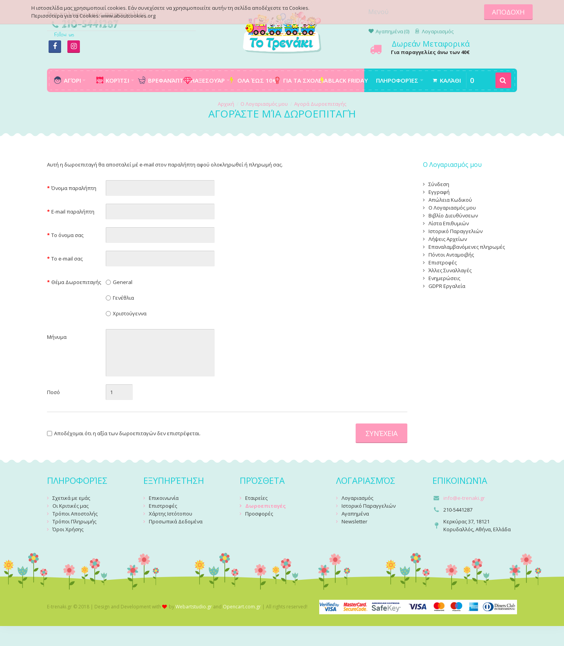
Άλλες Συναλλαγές (450, 270)
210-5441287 (90, 24)
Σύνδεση (438, 184)
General (122, 282)
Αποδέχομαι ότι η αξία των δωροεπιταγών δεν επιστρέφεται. (124, 433)
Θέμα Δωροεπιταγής (76, 282)
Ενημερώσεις (444, 278)
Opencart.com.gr (242, 606)
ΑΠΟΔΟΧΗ (508, 11)
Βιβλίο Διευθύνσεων (453, 215)
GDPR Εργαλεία (446, 286)
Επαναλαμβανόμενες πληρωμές (466, 246)
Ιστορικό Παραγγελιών (455, 231)
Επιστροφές (442, 262)
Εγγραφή (439, 191)
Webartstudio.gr (193, 606)
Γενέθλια (123, 297)
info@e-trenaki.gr (464, 497)
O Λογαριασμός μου (264, 103)
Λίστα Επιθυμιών (448, 223)
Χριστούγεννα (129, 313)
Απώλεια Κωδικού (450, 199)
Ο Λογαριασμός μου (452, 207)
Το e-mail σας (67, 258)
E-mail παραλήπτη (72, 211)
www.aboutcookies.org (128, 15)
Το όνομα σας (67, 235)
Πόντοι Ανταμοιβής (451, 254)
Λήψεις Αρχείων (447, 238)
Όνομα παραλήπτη (73, 188)
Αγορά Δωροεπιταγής (320, 103)
